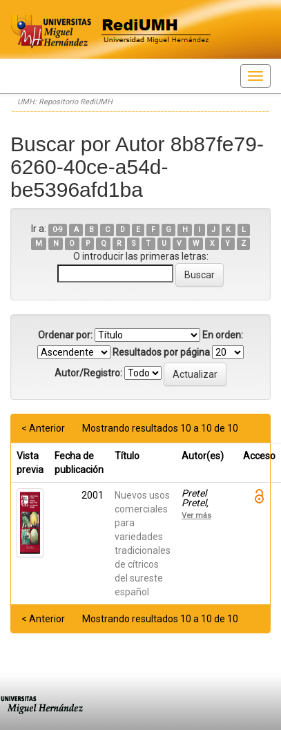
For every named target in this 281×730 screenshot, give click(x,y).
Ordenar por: (65, 334)
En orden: (222, 334)
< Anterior (43, 428)
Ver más (196, 515)
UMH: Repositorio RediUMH (65, 101)
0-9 (57, 229)
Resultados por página (161, 352)
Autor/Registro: (88, 372)
